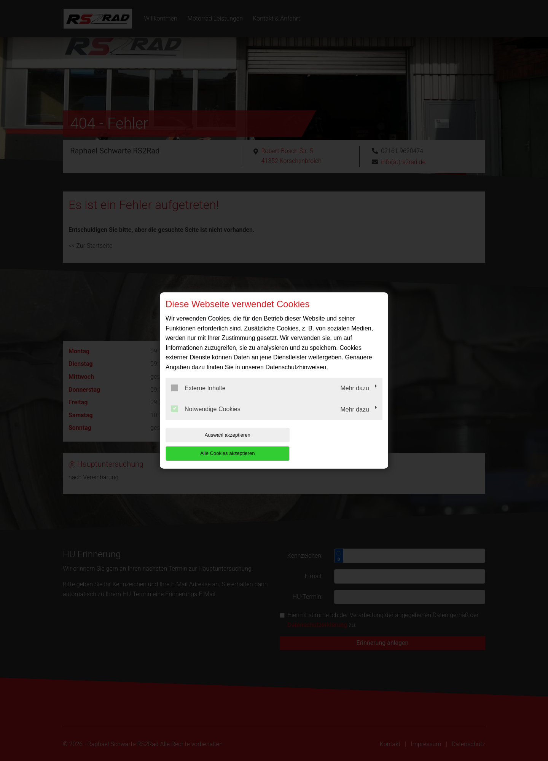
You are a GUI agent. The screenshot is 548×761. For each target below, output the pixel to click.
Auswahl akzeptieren (214, 444)
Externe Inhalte (198, 397)
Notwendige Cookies (206, 418)
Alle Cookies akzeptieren (333, 444)
